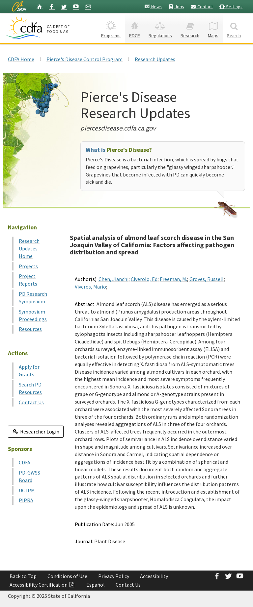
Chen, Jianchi (113, 279)
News (153, 7)
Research (190, 27)
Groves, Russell (206, 279)
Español (95, 584)
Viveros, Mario (90, 286)
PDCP (134, 27)
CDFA (24, 462)
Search (234, 27)
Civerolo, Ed (144, 279)
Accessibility (154, 576)
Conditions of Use (67, 576)
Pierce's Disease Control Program (84, 59)
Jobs (176, 7)
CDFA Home (21, 59)
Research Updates (155, 59)
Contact (201, 7)
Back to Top (23, 576)
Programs (111, 27)
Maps (213, 27)
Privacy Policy (113, 576)
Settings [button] (230, 6)
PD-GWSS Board (29, 476)
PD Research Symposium (33, 298)
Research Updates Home (29, 248)
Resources (30, 329)
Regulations (160, 27)
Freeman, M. (173, 279)
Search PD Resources (30, 388)
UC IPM (27, 490)
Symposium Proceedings (33, 315)
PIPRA (26, 500)
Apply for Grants (29, 370)
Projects (28, 266)
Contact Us (31, 402)
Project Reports (28, 280)
